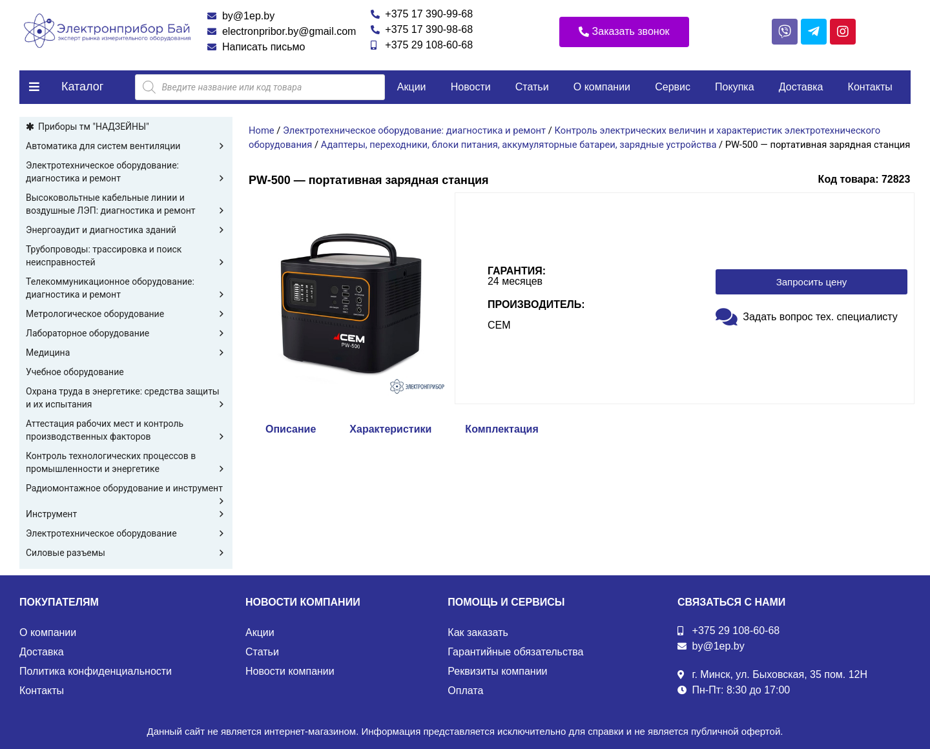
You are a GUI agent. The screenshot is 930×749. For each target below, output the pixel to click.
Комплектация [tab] (501, 429)
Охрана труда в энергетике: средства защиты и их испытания (126, 398)
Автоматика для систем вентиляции (126, 145)
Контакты (870, 86)
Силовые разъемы (126, 552)
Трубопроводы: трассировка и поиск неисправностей (126, 256)
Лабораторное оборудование (126, 333)
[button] (624, 32)
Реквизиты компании (497, 671)
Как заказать (478, 632)
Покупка (734, 86)
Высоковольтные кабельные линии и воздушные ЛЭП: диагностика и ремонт (126, 204)
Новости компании (290, 671)
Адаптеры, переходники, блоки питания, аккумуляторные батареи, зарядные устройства (519, 144)
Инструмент (126, 514)
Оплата (465, 690)
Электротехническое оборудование (126, 533)
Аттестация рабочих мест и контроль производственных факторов (126, 430)
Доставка (801, 86)
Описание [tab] (290, 429)
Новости (471, 86)
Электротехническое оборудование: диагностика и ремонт (126, 172)
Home (261, 130)
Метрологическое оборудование (126, 313)
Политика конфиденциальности (95, 671)
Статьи (532, 86)
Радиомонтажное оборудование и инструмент (126, 489)
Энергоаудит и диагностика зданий (126, 229)
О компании (602, 86)
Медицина (126, 352)
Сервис (672, 86)
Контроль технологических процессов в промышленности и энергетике (126, 463)
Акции (411, 86)
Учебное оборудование (75, 372)
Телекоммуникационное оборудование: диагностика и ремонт (126, 288)
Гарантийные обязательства (515, 651)
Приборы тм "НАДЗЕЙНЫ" (93, 126)
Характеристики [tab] (390, 429)
